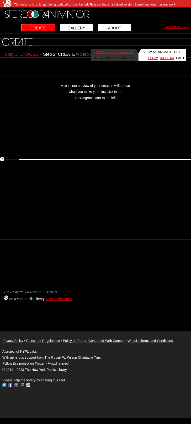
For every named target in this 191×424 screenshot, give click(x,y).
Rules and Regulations (43, 341)
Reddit (28, 385)
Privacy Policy (12, 341)
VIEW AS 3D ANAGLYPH (114, 52)
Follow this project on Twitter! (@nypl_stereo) (35, 363)
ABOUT (114, 28)
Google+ (22, 385)
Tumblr (16, 385)
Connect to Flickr (176, 27)
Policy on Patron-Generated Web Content (93, 341)
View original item (59, 299)
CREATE (38, 28)
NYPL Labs (28, 351)
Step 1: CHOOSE (21, 54)
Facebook (10, 385)
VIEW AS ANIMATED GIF (162, 52)
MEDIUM (167, 58)
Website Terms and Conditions (150, 341)
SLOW (153, 58)
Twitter (4, 385)
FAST (180, 58)
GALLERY (76, 28)
